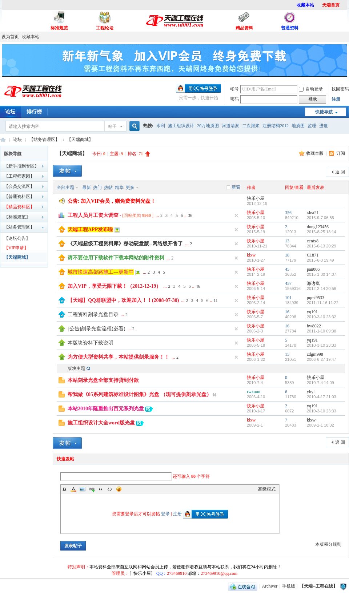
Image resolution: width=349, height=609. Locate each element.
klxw (251, 255)
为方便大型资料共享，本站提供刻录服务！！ (118, 357)
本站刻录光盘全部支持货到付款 (103, 380)
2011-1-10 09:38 (321, 331)
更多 (130, 187)
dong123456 (318, 226)
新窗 (236, 187)
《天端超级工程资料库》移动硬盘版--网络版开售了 (125, 243)
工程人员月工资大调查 (93, 215)
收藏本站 (30, 36)
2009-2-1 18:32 (320, 425)
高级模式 (267, 489)
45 (287, 269)
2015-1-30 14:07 (321, 274)
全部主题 (65, 187)
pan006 (313, 269)
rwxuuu (253, 391)
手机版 (288, 586)
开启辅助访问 (347, 36)
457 (288, 283)
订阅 (340, 153)
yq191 (312, 311)
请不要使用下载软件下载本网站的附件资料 (116, 258)
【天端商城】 (80, 139)
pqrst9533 (315, 297)
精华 (119, 187)
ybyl (310, 391)
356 (288, 212)
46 (198, 286)
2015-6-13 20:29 (321, 246)
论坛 (17, 139)
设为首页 (10, 36)
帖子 (112, 126)
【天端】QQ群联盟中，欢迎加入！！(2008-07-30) (123, 300)
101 (288, 297)
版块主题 (76, 368)
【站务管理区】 (44, 139)
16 (287, 311)
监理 (312, 125)
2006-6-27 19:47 (321, 359)
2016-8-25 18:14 (321, 232)
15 (287, 354)
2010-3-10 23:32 (321, 317)
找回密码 (340, 89)
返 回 (340, 171)
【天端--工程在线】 (3, 139)
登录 (165, 513)
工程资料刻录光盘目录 (93, 314)
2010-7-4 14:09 (320, 382)
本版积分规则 (328, 544)
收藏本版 (315, 153)
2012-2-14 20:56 (321, 288)
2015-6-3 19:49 (320, 260)
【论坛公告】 (17, 238)
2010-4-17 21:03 (321, 397)
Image (82, 489)
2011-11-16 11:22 (322, 303)
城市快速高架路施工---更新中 (101, 272)
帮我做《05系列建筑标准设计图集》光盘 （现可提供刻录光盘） (140, 394)
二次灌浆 (251, 125)
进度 (323, 125)
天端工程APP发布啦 (90, 229)
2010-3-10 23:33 (321, 345)
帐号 (234, 89)
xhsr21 (313, 212)
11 (215, 300)
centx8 (312, 240)
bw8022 (314, 325)
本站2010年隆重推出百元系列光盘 (106, 408)
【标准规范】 (17, 216)
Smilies (119, 489)
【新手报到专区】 (21, 166)
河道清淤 (230, 125)
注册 (336, 99)
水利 (160, 125)
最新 (86, 187)
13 (287, 240)
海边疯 (313, 283)
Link (91, 489)
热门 (97, 187)
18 (287, 255)
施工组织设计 (181, 125)
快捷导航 (324, 111)
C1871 (312, 255)
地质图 (298, 125)
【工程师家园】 (19, 176)
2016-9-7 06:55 (320, 217)
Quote (100, 489)
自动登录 (311, 89)
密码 (234, 99)
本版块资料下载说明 (90, 343)
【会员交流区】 (19, 186)
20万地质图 (208, 125)
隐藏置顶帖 (236, 215)
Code (109, 489)
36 (190, 215)
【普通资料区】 (19, 196)
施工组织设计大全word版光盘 (101, 423)
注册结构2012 (275, 125)
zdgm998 (315, 354)
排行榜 (34, 111)
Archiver (270, 586)
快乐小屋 (255, 198)
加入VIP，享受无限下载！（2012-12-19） (114, 286)
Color (73, 489)
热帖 (108, 187)
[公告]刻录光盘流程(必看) (96, 328)
